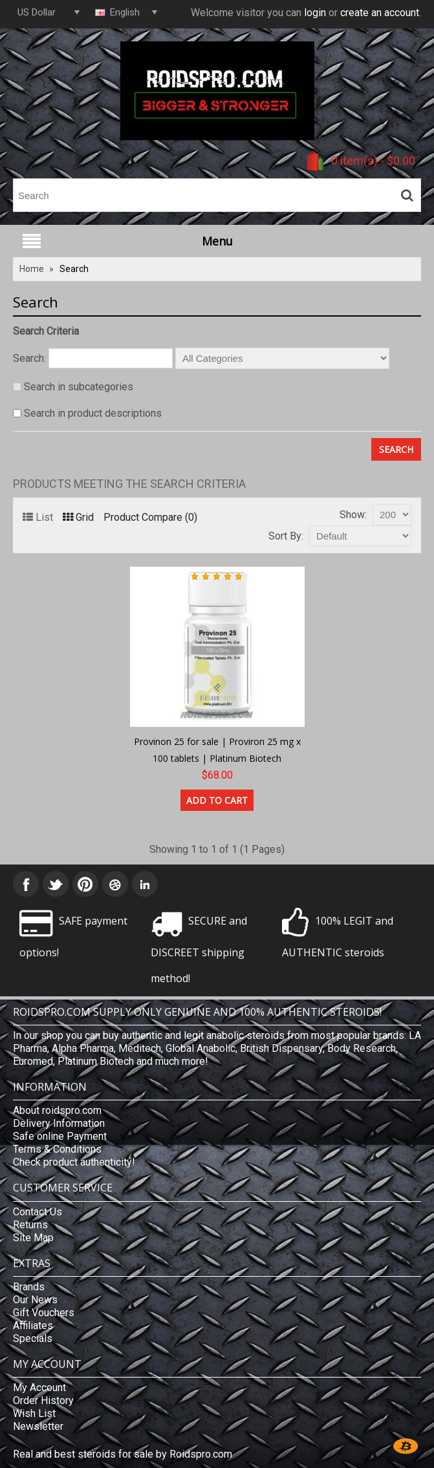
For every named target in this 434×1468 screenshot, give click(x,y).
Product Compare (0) (150, 517)
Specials (32, 1338)
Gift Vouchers (43, 1312)
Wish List (34, 1413)
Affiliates (33, 1325)
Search (74, 269)
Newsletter (38, 1426)
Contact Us (37, 1212)
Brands (29, 1287)
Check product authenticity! (74, 1162)
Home (31, 269)
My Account (39, 1387)
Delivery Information (59, 1123)
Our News (35, 1300)
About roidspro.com (57, 1110)
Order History (43, 1400)
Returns (30, 1225)
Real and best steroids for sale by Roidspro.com (122, 1454)
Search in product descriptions (93, 413)
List (38, 517)
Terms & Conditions (57, 1149)
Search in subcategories (78, 387)
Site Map (33, 1238)
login (315, 12)
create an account (379, 12)
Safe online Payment (60, 1136)
